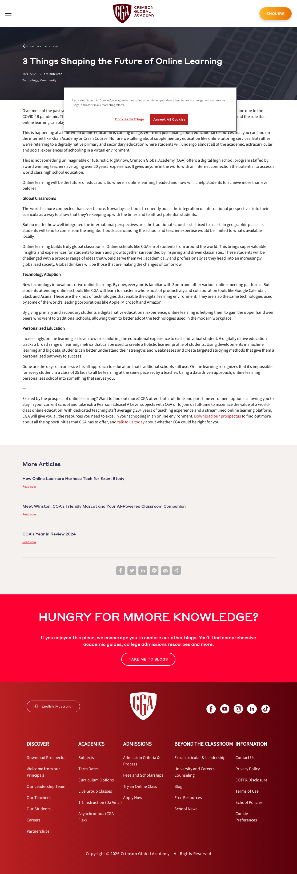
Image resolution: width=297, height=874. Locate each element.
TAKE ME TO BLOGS (148, 659)
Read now (29, 486)
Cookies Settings (129, 119)
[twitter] (131, 570)
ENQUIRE (275, 14)
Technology (31, 80)
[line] (154, 570)
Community (48, 80)
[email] (165, 570)
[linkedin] (142, 570)
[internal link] (275, 13)
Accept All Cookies (169, 119)
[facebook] (120, 570)
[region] (150, 110)
